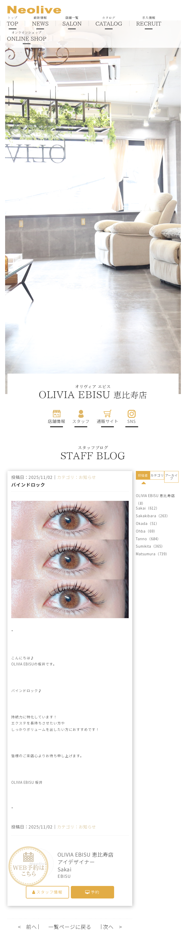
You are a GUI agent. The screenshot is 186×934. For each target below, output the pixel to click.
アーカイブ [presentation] (171, 477)
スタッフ (81, 421)
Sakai (141, 508)
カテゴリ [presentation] (157, 475)
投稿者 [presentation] (143, 475)
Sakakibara (146, 515)
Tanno (141, 538)
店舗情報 (56, 421)
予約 (92, 892)
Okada (142, 523)
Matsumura (146, 553)
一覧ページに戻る (69, 927)
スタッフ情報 (47, 892)
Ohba (141, 531)
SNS (131, 421)
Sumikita (143, 546)
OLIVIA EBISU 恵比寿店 (155, 495)
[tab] (143, 476)
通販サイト (107, 421)
